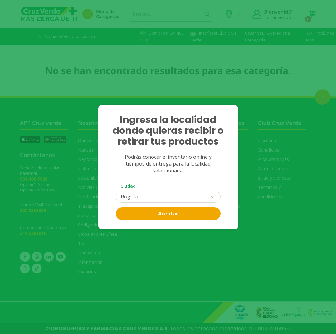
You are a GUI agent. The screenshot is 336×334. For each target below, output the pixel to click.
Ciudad (128, 186)
